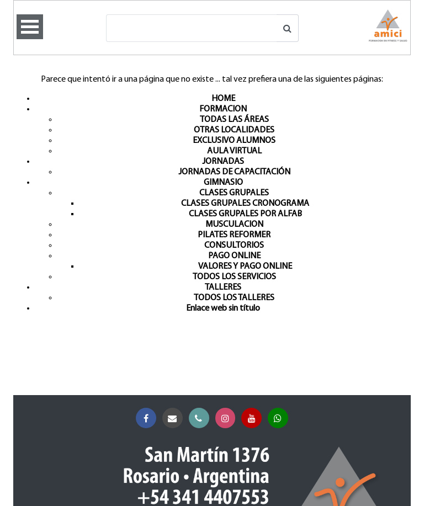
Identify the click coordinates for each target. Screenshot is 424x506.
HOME (223, 98)
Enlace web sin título (223, 308)
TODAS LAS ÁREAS (234, 119)
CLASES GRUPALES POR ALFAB (245, 214)
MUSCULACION (234, 224)
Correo (175, 418)
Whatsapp (280, 418)
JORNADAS (223, 161)
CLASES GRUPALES (234, 193)
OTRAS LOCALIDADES (234, 130)
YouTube (254, 418)
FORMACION (223, 109)
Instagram (228, 418)
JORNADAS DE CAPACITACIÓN (234, 172)
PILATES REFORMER (234, 235)
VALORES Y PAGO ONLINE (245, 266)
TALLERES (223, 287)
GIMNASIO (223, 182)
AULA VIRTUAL (234, 151)
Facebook (148, 418)
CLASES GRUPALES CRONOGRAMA (245, 203)
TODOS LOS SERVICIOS (234, 277)
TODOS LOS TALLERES (234, 298)
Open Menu (30, 26)
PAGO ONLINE (234, 256)
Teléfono (201, 418)
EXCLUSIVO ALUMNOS (234, 140)
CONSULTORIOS (234, 245)
